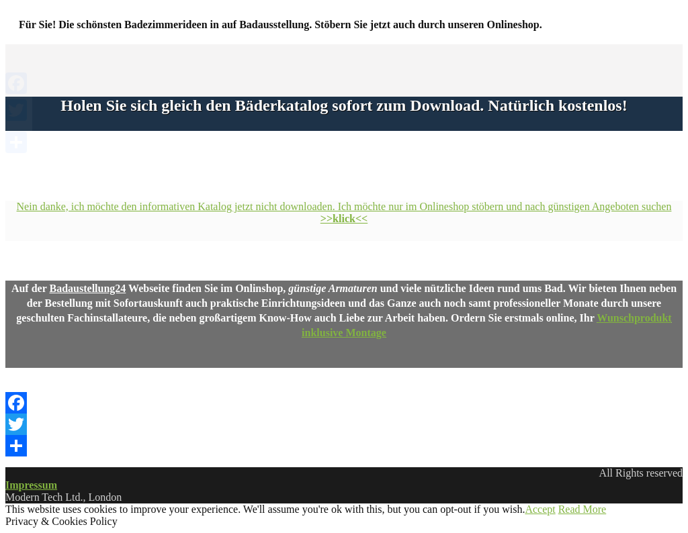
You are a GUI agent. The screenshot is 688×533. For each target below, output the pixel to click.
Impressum (31, 485)
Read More (582, 509)
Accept (540, 509)
